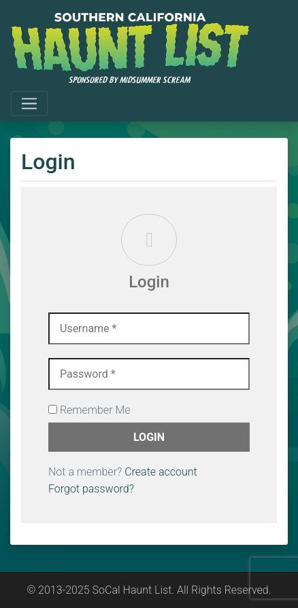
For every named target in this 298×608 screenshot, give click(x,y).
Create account (161, 471)
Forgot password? (91, 488)
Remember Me (89, 410)
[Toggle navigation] (29, 104)
